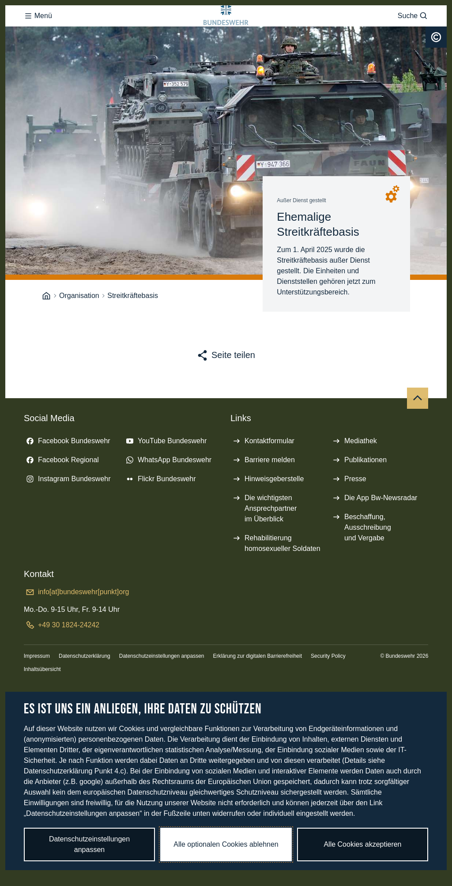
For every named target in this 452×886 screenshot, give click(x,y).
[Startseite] (46, 331)
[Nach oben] (417, 433)
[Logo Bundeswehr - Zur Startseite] (226, 33)
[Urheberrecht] (436, 72)
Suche (413, 33)
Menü (38, 33)
